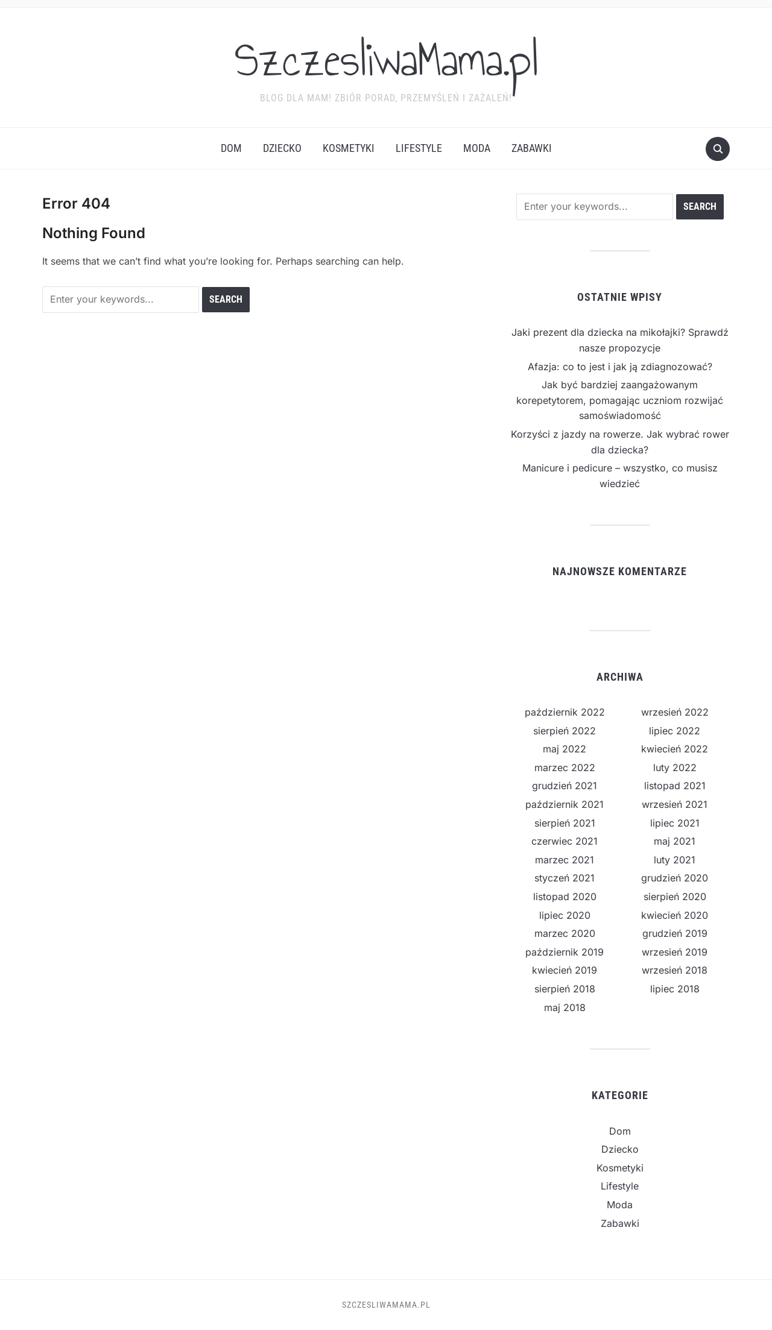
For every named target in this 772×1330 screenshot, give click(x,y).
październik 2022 (565, 712)
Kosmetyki (349, 148)
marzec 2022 (564, 767)
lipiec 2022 (674, 731)
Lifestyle (419, 148)
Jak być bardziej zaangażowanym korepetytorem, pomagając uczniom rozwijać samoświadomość (619, 400)
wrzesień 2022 (675, 712)
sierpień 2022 (564, 731)
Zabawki (531, 148)
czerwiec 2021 (564, 841)
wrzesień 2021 (674, 804)
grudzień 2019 (674, 933)
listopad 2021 (675, 786)
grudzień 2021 (564, 786)
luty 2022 (675, 767)
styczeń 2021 (564, 878)
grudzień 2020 (674, 878)
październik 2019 (564, 952)
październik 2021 (564, 804)
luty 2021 (674, 860)
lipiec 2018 (675, 989)
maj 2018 (565, 1007)
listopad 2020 (564, 896)
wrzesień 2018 (674, 970)
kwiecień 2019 (564, 970)
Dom (231, 148)
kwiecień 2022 (674, 749)
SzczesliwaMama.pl (386, 59)
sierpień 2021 (564, 823)
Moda (476, 148)
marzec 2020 (564, 933)
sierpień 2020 (675, 896)
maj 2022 (564, 749)
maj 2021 (674, 841)
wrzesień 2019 (674, 952)
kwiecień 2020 (674, 915)
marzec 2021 (564, 860)
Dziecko (282, 148)
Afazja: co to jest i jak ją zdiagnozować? (620, 367)
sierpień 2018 (564, 989)
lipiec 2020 (564, 915)
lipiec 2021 (675, 823)
